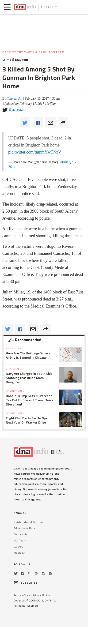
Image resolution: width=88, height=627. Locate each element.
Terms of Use (22, 595)
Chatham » (13, 369)
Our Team (20, 540)
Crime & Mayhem (15, 59)
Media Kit (20, 552)
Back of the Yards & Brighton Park (33, 52)
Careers (18, 546)
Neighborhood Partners (28, 522)
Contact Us (20, 534)
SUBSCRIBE (26, 582)
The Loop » (13, 348)
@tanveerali (16, 109)
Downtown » (15, 391)
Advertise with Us (25, 528)
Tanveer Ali (15, 98)
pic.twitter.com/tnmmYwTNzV (34, 152)
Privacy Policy (41, 595)
